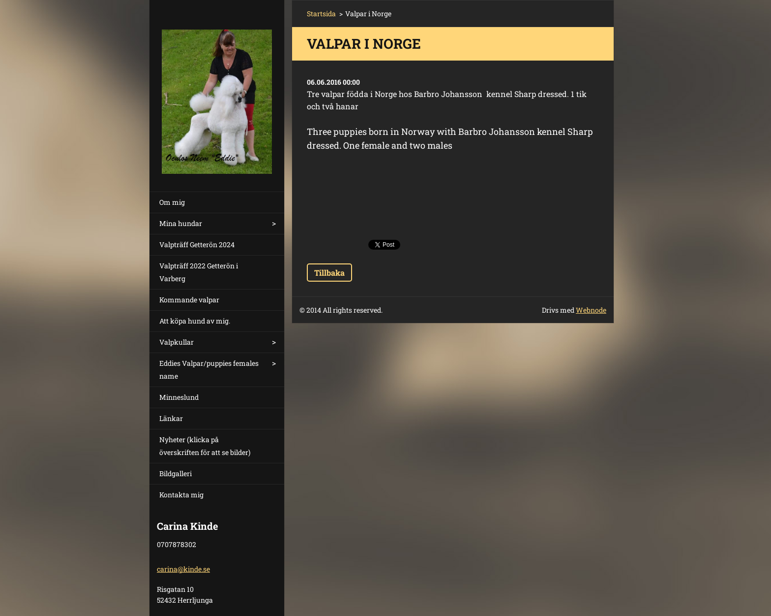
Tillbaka (329, 272)
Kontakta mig (181, 494)
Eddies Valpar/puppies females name (209, 369)
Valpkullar (176, 342)
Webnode (591, 310)
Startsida (321, 13)
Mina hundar (180, 223)
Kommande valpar (189, 299)
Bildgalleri (175, 473)
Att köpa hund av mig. (194, 320)
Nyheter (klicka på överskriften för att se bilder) (204, 446)
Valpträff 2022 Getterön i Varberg (198, 272)
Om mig (172, 202)
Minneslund (179, 397)
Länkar (171, 418)
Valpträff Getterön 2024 (197, 244)
